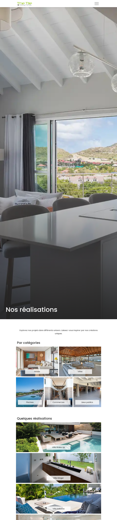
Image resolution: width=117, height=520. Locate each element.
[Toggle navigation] (96, 4)
